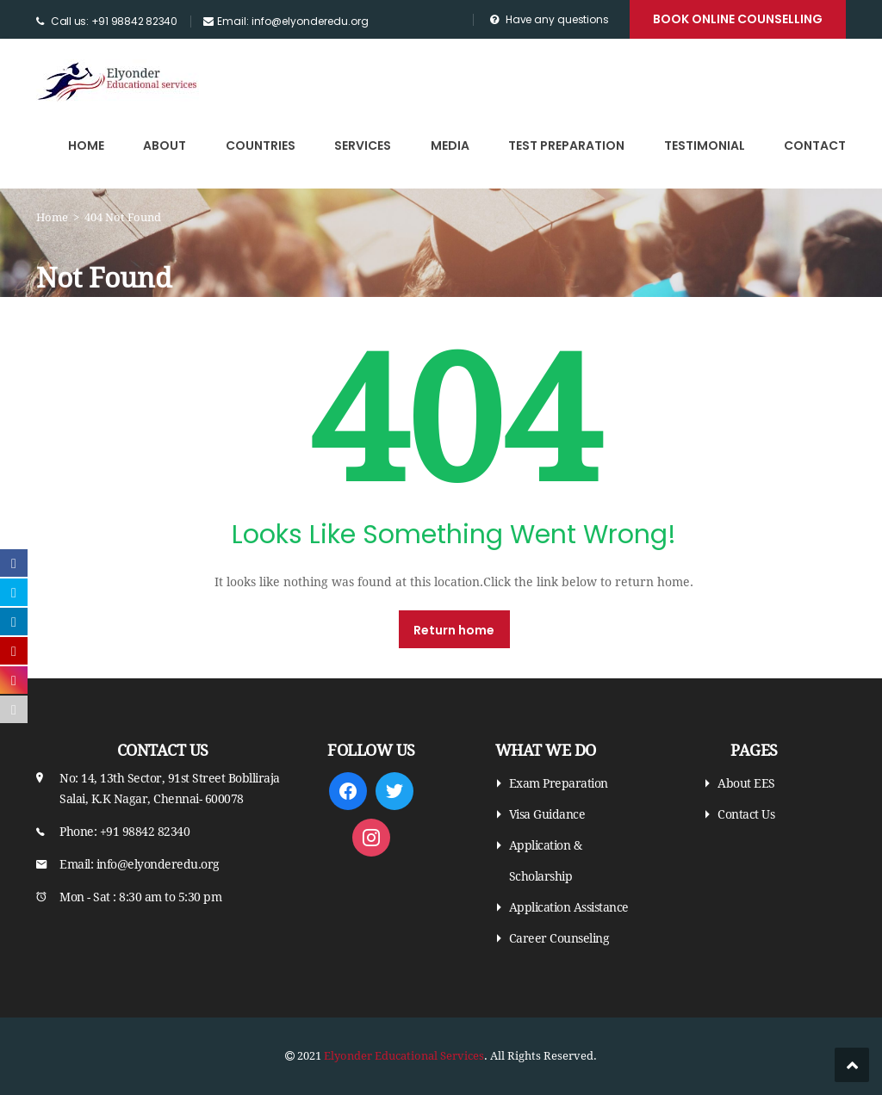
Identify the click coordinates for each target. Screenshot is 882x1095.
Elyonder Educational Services (404, 1055)
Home (86, 145)
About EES (746, 783)
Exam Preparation (558, 783)
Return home (453, 630)
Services (362, 145)
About (164, 145)
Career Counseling (559, 938)
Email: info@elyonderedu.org (293, 21)
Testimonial (704, 145)
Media (450, 145)
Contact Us (745, 814)
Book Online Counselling (738, 19)
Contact (815, 145)
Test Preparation (566, 145)
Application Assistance (569, 907)
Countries (260, 145)
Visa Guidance (547, 814)
